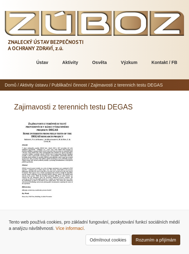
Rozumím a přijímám (156, 239)
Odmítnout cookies (108, 239)
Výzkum (129, 62)
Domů (10, 84)
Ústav (42, 62)
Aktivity (70, 62)
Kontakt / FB (164, 62)
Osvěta (99, 62)
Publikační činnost (69, 84)
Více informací (69, 228)
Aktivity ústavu (34, 84)
